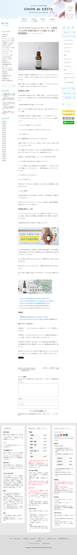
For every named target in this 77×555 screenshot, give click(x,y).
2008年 (4, 155)
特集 (4, 73)
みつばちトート (6, 51)
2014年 (4, 143)
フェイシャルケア (68, 40)
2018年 (4, 136)
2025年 (4, 123)
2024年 (4, 125)
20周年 (4, 34)
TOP (11, 538)
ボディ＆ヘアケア (68, 43)
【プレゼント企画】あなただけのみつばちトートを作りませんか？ (9, 104)
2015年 (4, 141)
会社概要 (25, 538)
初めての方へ (67, 32)
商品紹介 (5, 62)
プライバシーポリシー (34, 543)
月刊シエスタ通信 (7, 70)
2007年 (4, 156)
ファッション (67, 58)
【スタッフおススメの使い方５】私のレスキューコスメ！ (34, 308)
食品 (65, 69)
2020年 (4, 132)
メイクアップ (67, 47)
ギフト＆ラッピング (69, 73)
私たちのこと (17, 538)
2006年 (4, 158)
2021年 (4, 130)
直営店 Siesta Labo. (7, 75)
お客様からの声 (22, 33)
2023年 (4, 127)
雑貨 (65, 55)
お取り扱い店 (68, 114)
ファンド (5, 49)
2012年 (4, 147)
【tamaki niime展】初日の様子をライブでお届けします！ (9, 99)
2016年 (4, 140)
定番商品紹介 (6, 64)
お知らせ (5, 45)
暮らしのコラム (6, 68)
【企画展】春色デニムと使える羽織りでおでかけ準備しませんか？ (9, 95)
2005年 (4, 160)
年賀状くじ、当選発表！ (49, 368)
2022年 (4, 128)
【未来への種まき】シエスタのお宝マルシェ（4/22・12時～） (9, 112)
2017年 (4, 138)
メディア (5, 53)
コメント (22, 382)
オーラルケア (67, 62)
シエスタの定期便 (68, 82)
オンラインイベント (7, 38)
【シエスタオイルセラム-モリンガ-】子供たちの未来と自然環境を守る (28, 369)
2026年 (4, 121)
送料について (41, 538)
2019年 (4, 134)
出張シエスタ (6, 58)
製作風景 (5, 78)
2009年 (4, 153)
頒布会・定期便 (6, 80)
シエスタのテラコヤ (7, 47)
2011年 (4, 149)
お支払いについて (52, 538)
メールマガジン (69, 111)
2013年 (4, 145)
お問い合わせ (45, 543)
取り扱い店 (33, 538)
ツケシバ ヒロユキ (31, 33)
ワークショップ (6, 55)
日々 (4, 66)
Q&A (4, 36)
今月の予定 (5, 57)
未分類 (4, 71)
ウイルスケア (67, 66)
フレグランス (67, 51)
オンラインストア (7, 40)
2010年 (4, 151)
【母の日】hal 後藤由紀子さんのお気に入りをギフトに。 (9, 108)
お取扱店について (7, 42)
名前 (20, 398)
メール (21, 404)
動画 (4, 60)
